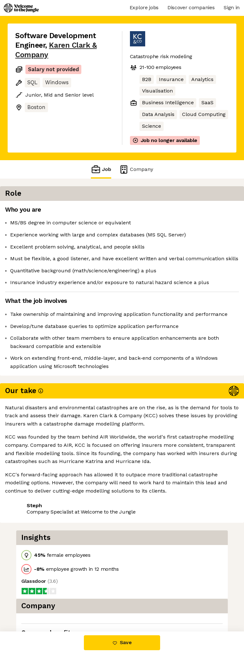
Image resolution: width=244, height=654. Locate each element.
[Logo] (21, 7)
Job (101, 169)
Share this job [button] (33, 513)
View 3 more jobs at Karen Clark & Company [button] (56, 528)
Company (136, 169)
